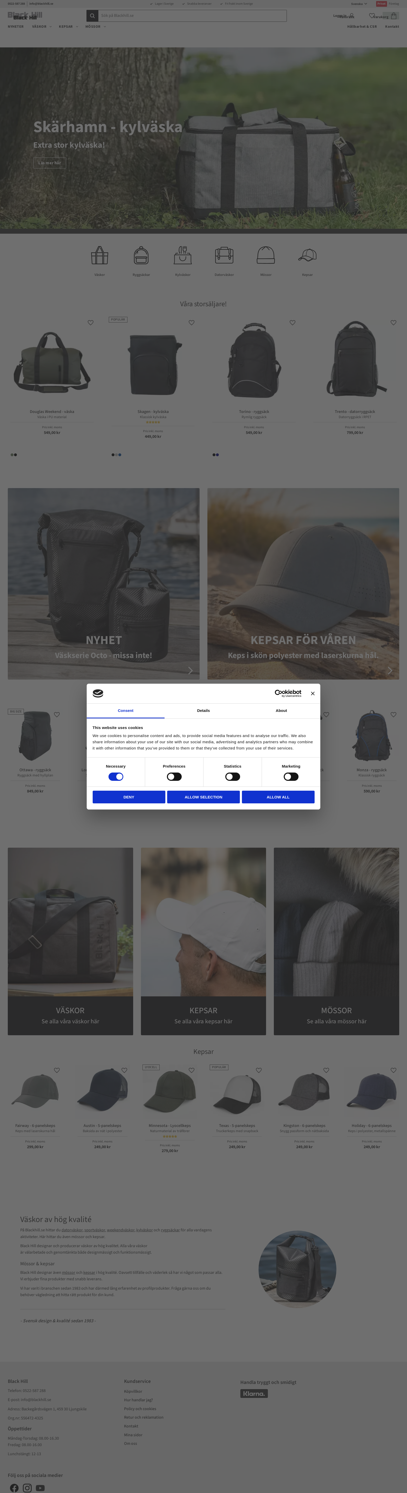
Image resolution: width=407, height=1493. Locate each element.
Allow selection (203, 797)
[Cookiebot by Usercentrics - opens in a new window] (278, 693)
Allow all (278, 797)
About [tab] (281, 710)
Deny (129, 797)
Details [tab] (203, 710)
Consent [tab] (125, 710)
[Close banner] (313, 693)
